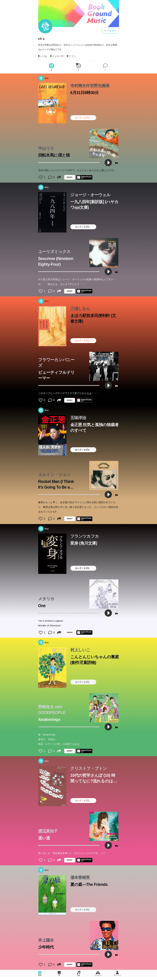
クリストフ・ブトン (88, 768)
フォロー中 (57, 56)
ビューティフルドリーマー (56, 375)
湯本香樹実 (80, 877)
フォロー (110, 30)
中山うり (46, 148)
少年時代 (46, 947)
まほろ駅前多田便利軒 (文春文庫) (93, 318)
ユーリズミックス (54, 251)
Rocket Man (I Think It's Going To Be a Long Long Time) (56, 484)
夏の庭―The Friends (89, 884)
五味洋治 (78, 417)
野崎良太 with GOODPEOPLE (52, 710)
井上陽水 (46, 940)
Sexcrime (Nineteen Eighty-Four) (55, 261)
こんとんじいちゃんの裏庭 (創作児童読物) (94, 660)
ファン (71, 56)
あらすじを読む (84, 117)
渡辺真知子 (48, 831)
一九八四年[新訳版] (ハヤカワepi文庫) (94, 204)
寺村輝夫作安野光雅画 (89, 85)
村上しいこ (80, 650)
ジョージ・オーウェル (90, 194)
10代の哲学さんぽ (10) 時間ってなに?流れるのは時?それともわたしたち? (93, 778)
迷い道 (44, 838)
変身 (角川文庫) (83, 543)
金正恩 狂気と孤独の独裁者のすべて (94, 427)
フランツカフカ (84, 536)
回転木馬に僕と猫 (54, 155)
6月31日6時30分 (84, 92)
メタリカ (46, 598)
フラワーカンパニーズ (56, 362)
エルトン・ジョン (54, 474)
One (42, 605)
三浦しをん (80, 308)
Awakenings (49, 719)
